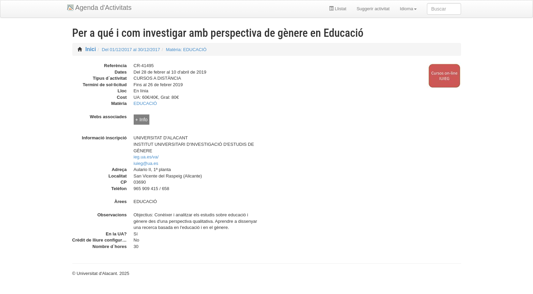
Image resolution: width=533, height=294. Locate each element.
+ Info (141, 119)
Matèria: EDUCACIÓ (186, 49)
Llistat (337, 8)
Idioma (408, 8)
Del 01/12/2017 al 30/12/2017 (131, 49)
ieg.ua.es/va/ (146, 156)
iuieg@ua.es (146, 163)
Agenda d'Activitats (103, 7)
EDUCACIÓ (145, 103)
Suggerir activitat (373, 8)
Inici (90, 49)
